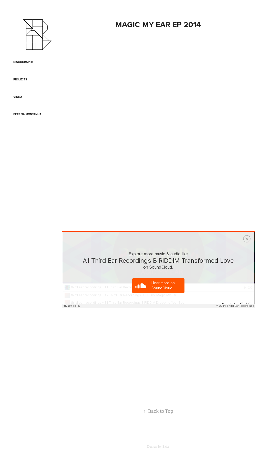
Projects (20, 79)
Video (17, 97)
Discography (23, 62)
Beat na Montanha (27, 114)
